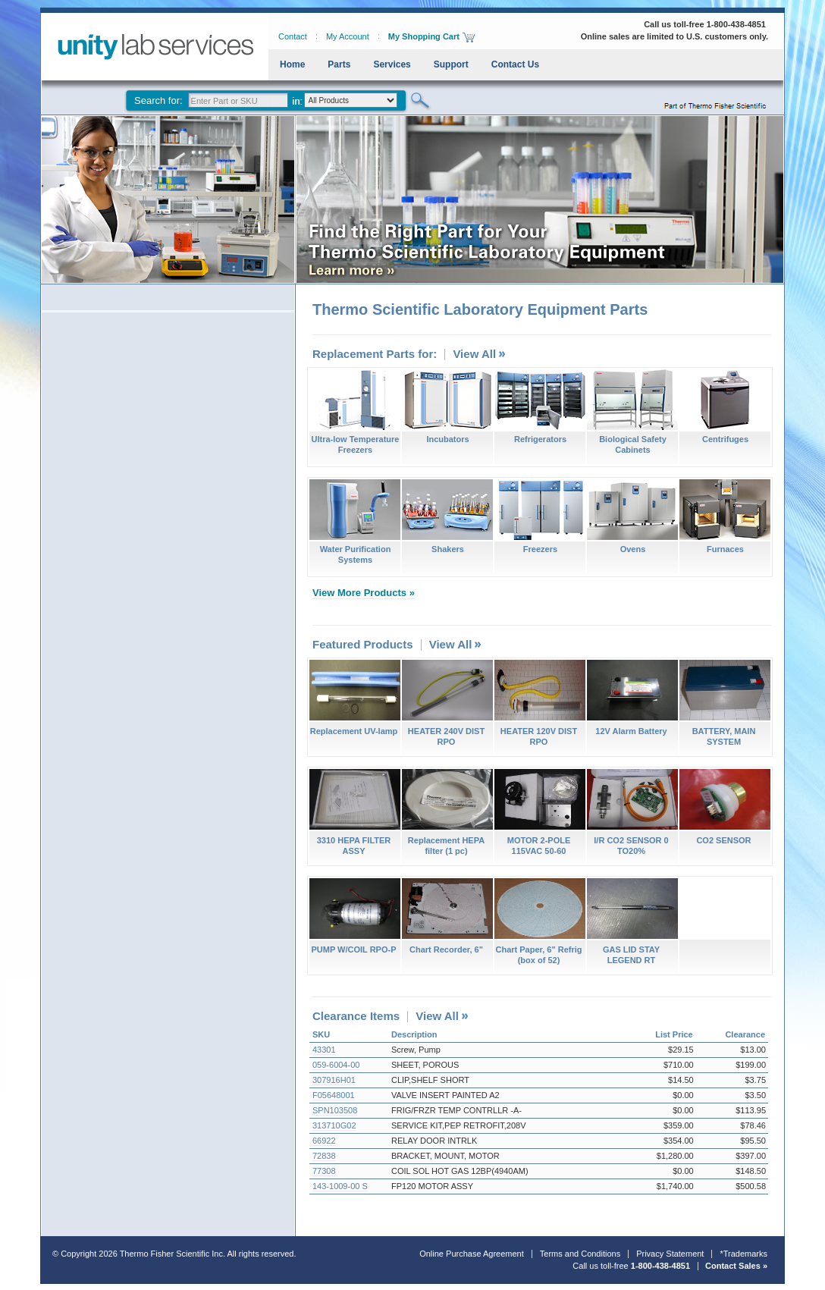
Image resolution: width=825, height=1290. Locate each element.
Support (451, 64)
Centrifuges (724, 406)
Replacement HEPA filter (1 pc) (447, 812)
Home (292, 64)
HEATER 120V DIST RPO (539, 703)
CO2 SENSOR (724, 807)
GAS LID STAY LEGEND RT (632, 921)
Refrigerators (539, 406)
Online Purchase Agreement (471, 1253)
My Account (347, 36)
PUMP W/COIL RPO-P (354, 916)
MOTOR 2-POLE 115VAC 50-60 (539, 812)
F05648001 (333, 1095)
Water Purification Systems (354, 521)
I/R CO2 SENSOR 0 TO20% (632, 812)
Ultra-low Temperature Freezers (354, 411)
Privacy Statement (670, 1253)
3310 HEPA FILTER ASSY (354, 812)
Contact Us (515, 64)
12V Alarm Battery (632, 698)
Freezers (539, 516)
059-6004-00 (335, 1064)
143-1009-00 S (340, 1186)
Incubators (447, 406)
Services (391, 64)
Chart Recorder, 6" (447, 916)
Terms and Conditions (580, 1253)
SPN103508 (334, 1110)
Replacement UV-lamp (354, 698)
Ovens (632, 516)
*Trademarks (743, 1253)
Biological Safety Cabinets (632, 411)
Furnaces (724, 516)
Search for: (158, 100)
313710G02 (334, 1125)
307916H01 (334, 1079)
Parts (339, 64)
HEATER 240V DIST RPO (447, 703)
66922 (324, 1140)
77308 (324, 1170)
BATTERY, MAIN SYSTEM (724, 703)
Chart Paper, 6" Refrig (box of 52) (539, 921)
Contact (292, 36)
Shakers (447, 516)
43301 (324, 1049)
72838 (324, 1155)
